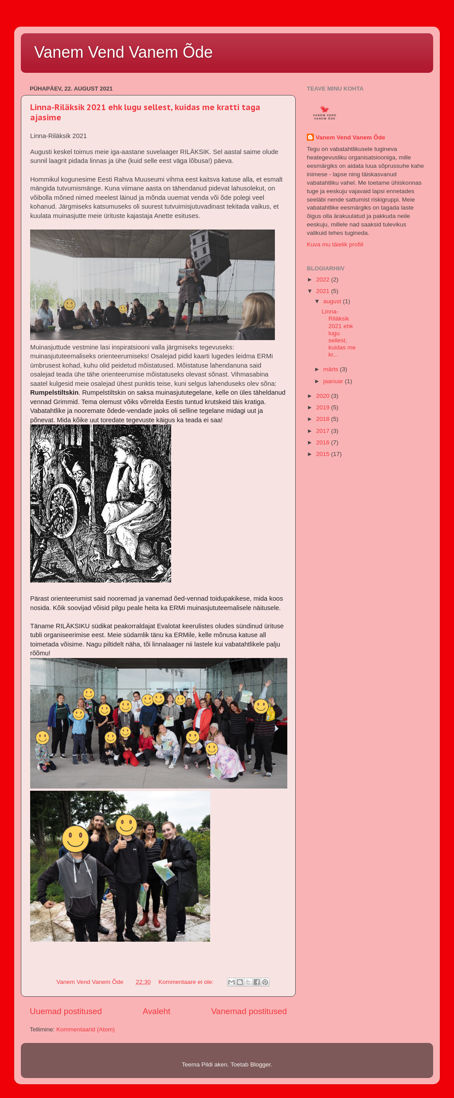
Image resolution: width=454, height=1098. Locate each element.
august (333, 301)
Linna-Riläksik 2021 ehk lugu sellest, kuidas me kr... (339, 333)
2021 (323, 291)
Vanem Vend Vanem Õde (123, 52)
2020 (323, 395)
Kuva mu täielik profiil (335, 244)
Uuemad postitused (66, 1011)
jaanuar (334, 381)
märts (331, 369)
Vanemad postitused (249, 1011)
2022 (323, 279)
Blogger (260, 1064)
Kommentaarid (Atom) (85, 1029)
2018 (323, 419)
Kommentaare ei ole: (186, 982)
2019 (323, 407)
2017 (323, 431)
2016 (323, 442)
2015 (323, 454)
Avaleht (157, 1011)
